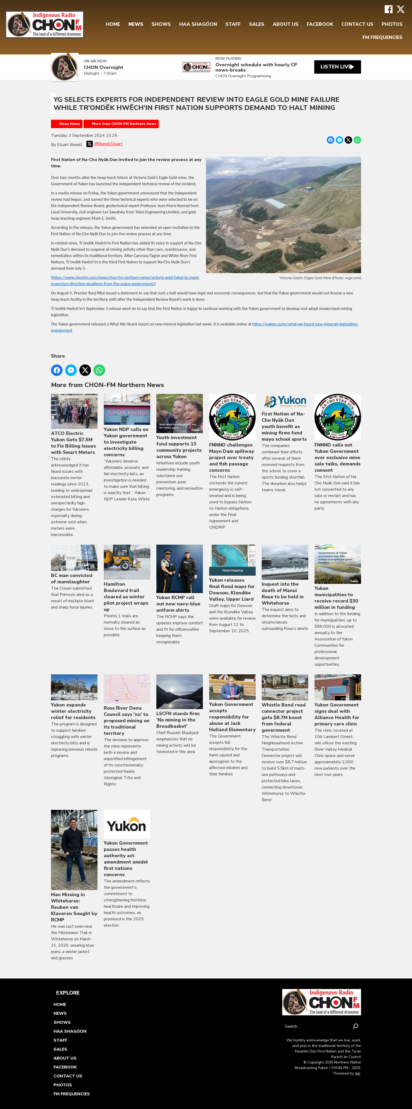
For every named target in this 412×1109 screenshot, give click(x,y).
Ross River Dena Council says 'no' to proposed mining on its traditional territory (127, 705)
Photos (392, 24)
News (135, 24)
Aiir (357, 1073)
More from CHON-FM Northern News (124, 124)
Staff (233, 24)
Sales (256, 24)
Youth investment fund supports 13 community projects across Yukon (179, 427)
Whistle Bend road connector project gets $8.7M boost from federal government (285, 704)
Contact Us (357, 24)
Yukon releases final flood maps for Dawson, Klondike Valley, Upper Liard (232, 573)
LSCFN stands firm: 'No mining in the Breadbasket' (179, 702)
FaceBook (320, 24)
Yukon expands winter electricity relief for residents (74, 697)
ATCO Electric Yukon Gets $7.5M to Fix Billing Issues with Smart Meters (74, 425)
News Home (69, 124)
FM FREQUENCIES (383, 37)
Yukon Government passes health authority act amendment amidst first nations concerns (127, 844)
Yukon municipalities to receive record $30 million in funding (338, 577)
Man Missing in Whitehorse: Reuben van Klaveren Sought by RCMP (74, 866)
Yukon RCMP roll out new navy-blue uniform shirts (179, 579)
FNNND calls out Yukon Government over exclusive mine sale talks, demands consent (338, 434)
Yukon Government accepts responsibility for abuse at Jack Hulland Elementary (232, 703)
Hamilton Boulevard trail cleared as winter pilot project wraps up (127, 579)
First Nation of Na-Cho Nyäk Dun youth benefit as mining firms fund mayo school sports (285, 418)
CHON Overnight (103, 67)
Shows (161, 24)
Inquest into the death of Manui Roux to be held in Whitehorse (285, 575)
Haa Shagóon (198, 24)
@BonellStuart (104, 144)
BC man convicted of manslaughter (74, 565)
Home (113, 24)
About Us (285, 24)
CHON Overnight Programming (239, 76)
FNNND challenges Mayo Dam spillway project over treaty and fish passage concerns (232, 434)
